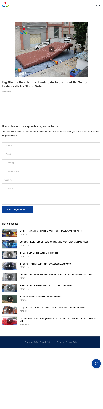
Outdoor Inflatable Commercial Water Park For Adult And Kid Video (51, 231)
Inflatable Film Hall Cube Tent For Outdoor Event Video (45, 264)
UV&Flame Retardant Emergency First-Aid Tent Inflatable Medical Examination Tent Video (58, 319)
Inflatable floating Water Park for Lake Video (40, 297)
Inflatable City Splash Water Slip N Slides (39, 253)
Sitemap (60, 342)
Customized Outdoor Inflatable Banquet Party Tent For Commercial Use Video (56, 275)
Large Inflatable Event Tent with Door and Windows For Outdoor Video (52, 307)
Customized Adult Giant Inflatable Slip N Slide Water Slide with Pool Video (54, 242)
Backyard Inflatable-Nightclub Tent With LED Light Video (46, 285)
